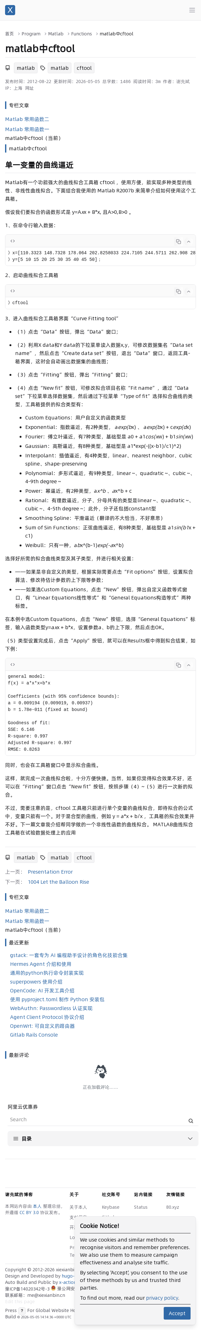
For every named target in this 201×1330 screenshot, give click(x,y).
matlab (26, 67)
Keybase (110, 1207)
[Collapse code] (188, 241)
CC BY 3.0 (30, 1212)
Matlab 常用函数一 (27, 129)
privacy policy (162, 1297)
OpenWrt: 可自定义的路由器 (42, 1025)
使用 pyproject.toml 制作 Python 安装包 (57, 999)
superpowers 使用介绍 (36, 981)
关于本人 (78, 1207)
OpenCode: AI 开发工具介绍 (42, 990)
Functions (81, 34)
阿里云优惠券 (23, 1106)
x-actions (69, 1282)
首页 (9, 34)
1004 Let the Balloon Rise (58, 881)
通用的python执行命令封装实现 (47, 972)
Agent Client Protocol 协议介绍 (47, 1017)
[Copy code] (178, 241)
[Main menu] (192, 10)
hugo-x (69, 1276)
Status (141, 1207)
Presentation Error (50, 871)
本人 (38, 1206)
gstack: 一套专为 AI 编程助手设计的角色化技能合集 (69, 955)
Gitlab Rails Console (34, 1034)
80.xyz (172, 1207)
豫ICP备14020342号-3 (28, 1289)
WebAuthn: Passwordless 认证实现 (51, 1008)
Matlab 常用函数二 (27, 119)
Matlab (56, 34)
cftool (84, 67)
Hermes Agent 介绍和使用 (40, 963)
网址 (29, 88)
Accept (177, 1313)
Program (30, 34)
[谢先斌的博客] (10, 10)
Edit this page (20, 1301)
